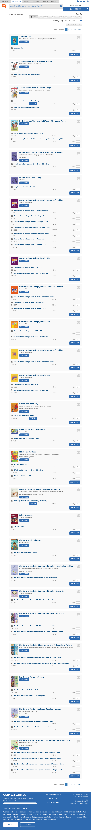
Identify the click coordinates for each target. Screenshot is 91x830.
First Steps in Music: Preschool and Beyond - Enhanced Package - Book (38, 764)
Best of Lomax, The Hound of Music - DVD (28, 133)
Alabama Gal (25, 36)
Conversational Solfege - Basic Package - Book (30, 216)
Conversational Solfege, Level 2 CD (34, 322)
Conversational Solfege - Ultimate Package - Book (31, 233)
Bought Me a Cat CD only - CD (24, 187)
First (55, 29)
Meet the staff (53, 802)
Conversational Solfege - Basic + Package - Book (31, 221)
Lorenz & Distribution (49, 1)
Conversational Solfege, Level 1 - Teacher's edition (41, 200)
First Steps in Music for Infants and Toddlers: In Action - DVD (34, 626)
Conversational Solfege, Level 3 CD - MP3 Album (30, 390)
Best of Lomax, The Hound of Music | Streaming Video (42, 121)
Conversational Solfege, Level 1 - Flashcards (29, 239)
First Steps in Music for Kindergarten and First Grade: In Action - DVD (37, 657)
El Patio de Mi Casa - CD (22, 476)
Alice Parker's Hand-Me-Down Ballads (35, 61)
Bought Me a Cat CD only (30, 177)
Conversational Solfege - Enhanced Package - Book (32, 227)
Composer (44, 17)
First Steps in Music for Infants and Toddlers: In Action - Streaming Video (38, 631)
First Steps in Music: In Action (31, 677)
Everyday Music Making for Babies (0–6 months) (39, 489)
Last (79, 29)
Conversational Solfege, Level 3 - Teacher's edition (41, 350)
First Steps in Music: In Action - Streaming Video (30, 695)
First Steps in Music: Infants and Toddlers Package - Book (33, 721)
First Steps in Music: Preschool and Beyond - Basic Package (44, 740)
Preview (33, 104)
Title (33, 17)
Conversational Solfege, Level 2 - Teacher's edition (41, 287)
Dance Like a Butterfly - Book (24, 415)
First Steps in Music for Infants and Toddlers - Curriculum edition (46, 566)
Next (75, 29)
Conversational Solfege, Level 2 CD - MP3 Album (30, 337)
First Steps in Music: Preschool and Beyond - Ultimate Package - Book (38, 770)
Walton (26, 1)
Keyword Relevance (59, 17)
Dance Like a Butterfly (28, 404)
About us (53, 798)
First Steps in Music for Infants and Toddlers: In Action (41, 613)
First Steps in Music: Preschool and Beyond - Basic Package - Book (37, 752)
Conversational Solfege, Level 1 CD (34, 258)
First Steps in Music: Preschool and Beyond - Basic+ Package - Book (37, 758)
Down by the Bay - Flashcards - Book (26, 438)
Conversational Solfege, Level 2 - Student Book (30, 308)
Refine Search (74, 24)
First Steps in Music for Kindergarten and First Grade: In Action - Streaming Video (41, 663)
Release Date (75, 17)
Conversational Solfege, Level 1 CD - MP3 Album (30, 273)
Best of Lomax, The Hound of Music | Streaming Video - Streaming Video (39, 139)
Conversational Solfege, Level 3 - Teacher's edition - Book (34, 362)
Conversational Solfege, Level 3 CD (34, 375)
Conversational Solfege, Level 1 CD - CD (28, 267)
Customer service (53, 795)
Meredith (36, 1)
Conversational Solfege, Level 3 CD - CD (28, 384)
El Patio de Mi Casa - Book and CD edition (28, 470)
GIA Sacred (5, 1)
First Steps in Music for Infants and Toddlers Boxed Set (42, 591)
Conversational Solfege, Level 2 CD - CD (28, 331)
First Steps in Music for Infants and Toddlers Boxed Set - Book (34, 600)
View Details (24, 41)
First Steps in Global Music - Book (25, 552)
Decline (27, 824)
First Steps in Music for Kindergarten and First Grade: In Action (45, 645)
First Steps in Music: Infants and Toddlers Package (40, 709)
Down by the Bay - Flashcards (32, 429)
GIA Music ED (16, 1)
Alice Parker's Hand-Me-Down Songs (35, 88)
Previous (61, 29)
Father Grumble (26, 515)
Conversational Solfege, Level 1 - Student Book (30, 244)
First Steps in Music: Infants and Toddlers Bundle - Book (32, 727)
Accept (10, 824)
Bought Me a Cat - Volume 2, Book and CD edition (41, 152)
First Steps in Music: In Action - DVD (26, 690)
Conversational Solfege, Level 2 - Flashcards (29, 302)
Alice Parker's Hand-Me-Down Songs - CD (28, 107)
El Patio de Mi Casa (27, 452)
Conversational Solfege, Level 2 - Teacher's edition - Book (34, 297)
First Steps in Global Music (30, 540)
